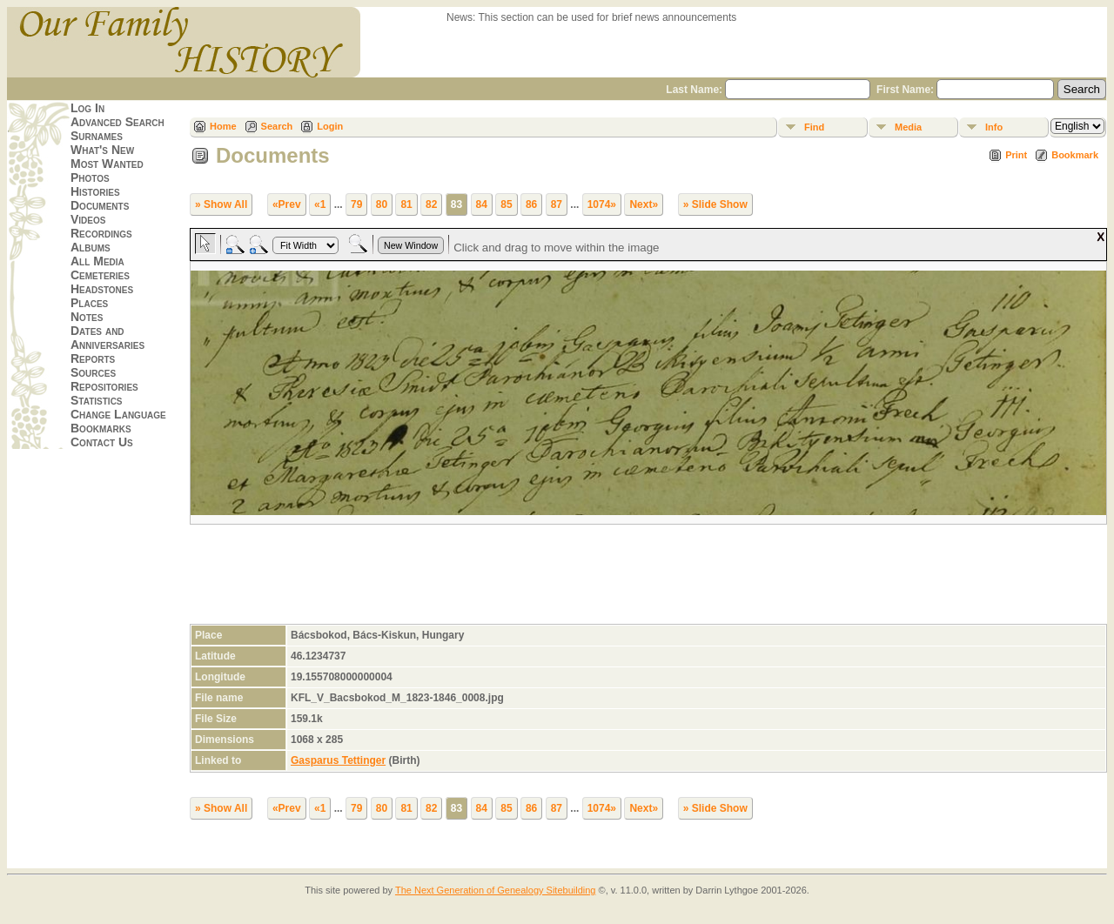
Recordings (101, 233)
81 (406, 204)
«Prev (286, 204)
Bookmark (1074, 155)
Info (994, 127)
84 (481, 204)
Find (814, 127)
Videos (87, 219)
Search (277, 126)
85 (506, 204)
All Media (97, 261)
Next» (643, 204)
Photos (90, 177)
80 (381, 204)
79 (356, 204)
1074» (601, 204)
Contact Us (101, 442)
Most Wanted (107, 164)
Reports (92, 358)
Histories (95, 191)
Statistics (96, 400)
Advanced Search (117, 122)
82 (431, 204)
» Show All (221, 204)
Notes (86, 317)
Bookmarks (100, 428)
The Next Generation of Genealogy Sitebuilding (495, 890)
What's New (102, 150)
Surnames (96, 136)
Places (89, 303)
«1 (319, 204)
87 (556, 204)
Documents (99, 205)
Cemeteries (100, 275)
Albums (90, 247)
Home (223, 126)
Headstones (101, 289)
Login (330, 126)
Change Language (118, 414)
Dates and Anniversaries (107, 338)
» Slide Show (715, 204)
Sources (93, 372)
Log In (87, 108)
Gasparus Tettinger (338, 760)
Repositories (104, 386)
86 (531, 204)
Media (908, 127)
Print (1016, 155)
